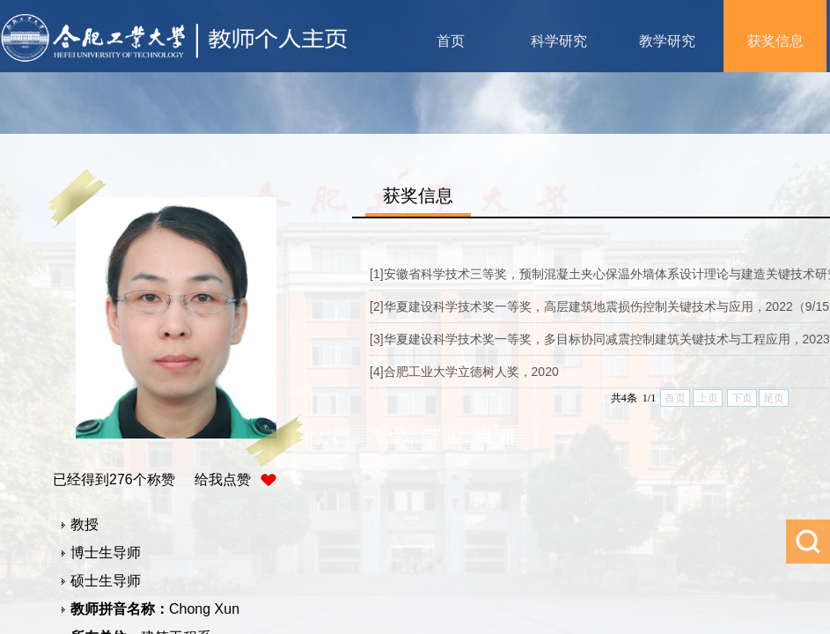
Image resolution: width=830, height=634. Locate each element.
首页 (451, 40)
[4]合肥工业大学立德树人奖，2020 (464, 372)
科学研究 (559, 40)
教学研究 (667, 40)
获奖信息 (775, 40)
